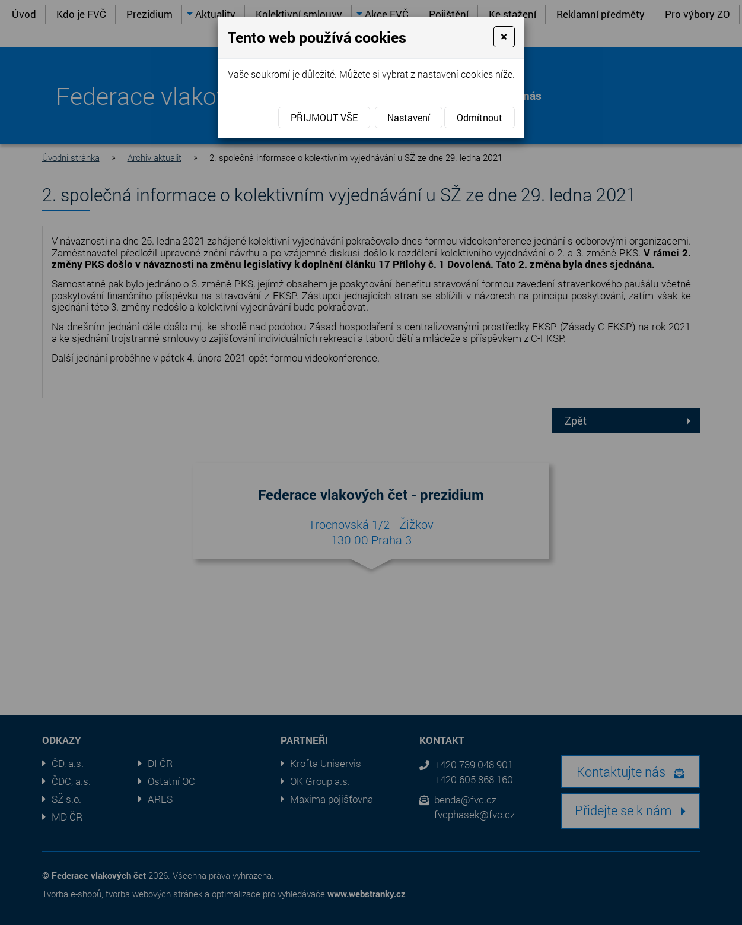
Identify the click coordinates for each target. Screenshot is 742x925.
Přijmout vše (324, 117)
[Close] (503, 36)
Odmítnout (479, 117)
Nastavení (408, 117)
